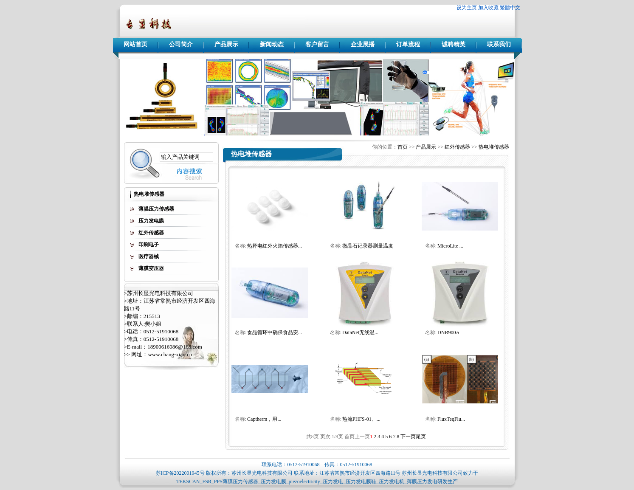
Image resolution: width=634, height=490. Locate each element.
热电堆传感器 (494, 147)
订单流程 (408, 44)
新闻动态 (272, 44)
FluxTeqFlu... (451, 419)
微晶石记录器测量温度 (367, 246)
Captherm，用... (264, 419)
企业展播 (363, 44)
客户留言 (317, 44)
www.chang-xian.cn (170, 354)
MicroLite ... (450, 246)
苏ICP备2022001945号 (180, 473)
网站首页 (135, 44)
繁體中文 (510, 8)
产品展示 (226, 44)
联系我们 (499, 44)
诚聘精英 (453, 44)
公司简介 (181, 44)
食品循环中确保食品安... (274, 332)
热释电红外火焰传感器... (274, 246)
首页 (402, 147)
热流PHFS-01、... (361, 419)
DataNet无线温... (360, 332)
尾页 (421, 436)
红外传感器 (457, 147)
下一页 (408, 436)
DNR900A (448, 332)
